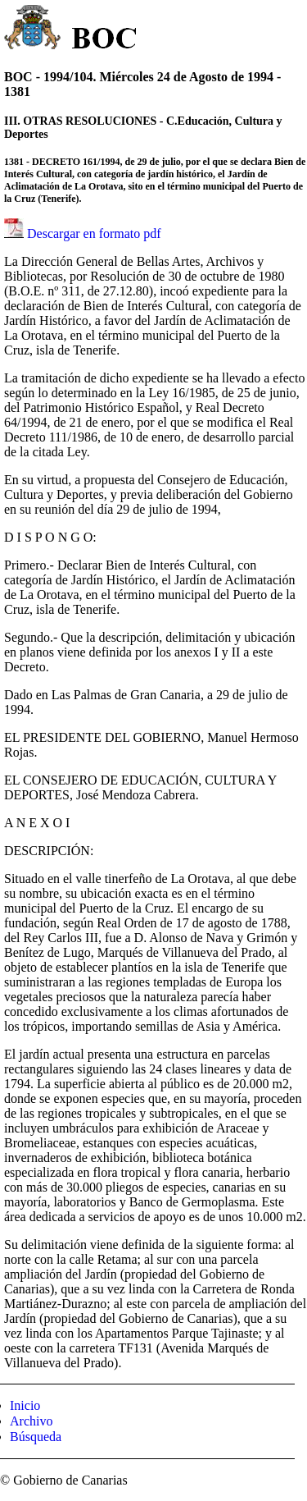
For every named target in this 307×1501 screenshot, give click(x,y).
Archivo (31, 1421)
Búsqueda (35, 1437)
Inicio (25, 1405)
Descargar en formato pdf (94, 233)
